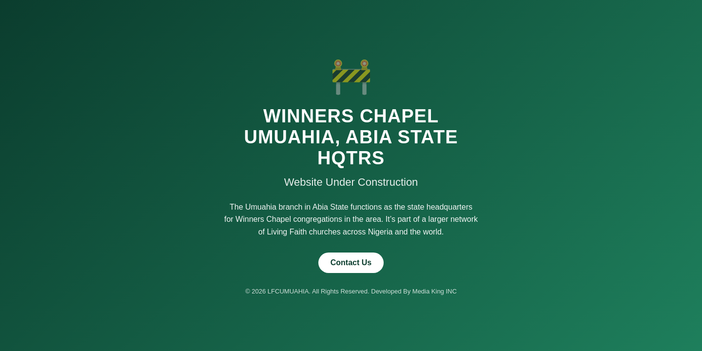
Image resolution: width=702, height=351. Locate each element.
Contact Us (351, 262)
